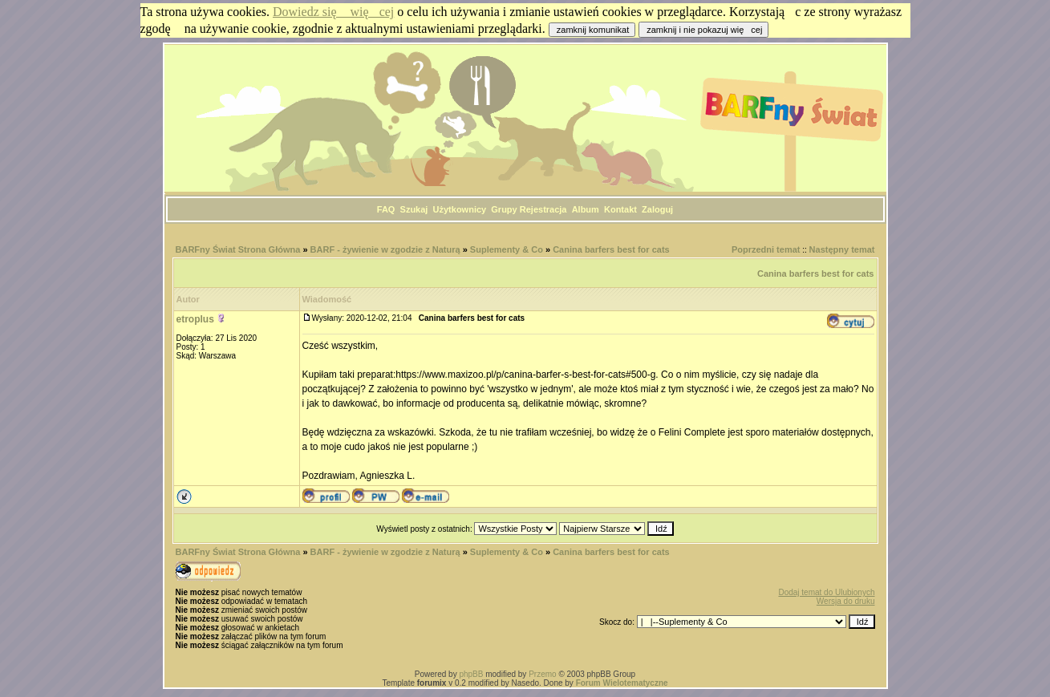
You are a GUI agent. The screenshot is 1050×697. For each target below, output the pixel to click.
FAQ (386, 209)
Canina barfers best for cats (611, 249)
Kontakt (620, 209)
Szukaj (414, 209)
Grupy (504, 209)
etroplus (195, 319)
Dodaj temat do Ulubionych (826, 592)
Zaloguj (657, 209)
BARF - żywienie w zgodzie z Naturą (385, 249)
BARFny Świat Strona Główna (238, 249)
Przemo (542, 674)
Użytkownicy (460, 209)
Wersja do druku (846, 601)
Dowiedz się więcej (333, 11)
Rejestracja (543, 209)
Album (585, 209)
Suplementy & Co (506, 249)
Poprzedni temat (766, 249)
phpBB (471, 674)
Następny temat (842, 249)
